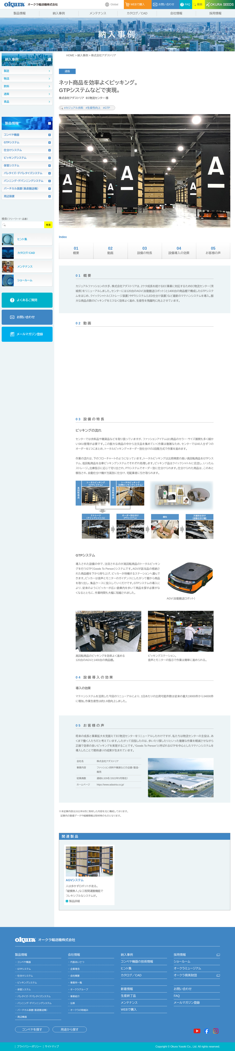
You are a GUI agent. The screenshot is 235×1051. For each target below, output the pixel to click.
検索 (48, 224)
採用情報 (180, 954)
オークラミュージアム (187, 968)
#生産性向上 (93, 107)
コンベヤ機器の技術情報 (137, 961)
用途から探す (70, 1029)
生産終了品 (128, 996)
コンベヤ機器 (24, 962)
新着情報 (127, 989)
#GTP (106, 107)
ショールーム (182, 961)
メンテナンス (129, 1002)
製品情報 (21, 954)
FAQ (177, 996)
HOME (70, 55)
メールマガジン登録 (187, 1002)
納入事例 (82, 55)
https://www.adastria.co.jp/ (110, 784)
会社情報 (74, 954)
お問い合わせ (183, 989)
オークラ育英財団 (185, 975)
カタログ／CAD (131, 975)
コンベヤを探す (32, 1029)
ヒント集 (126, 968)
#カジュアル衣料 (74, 107)
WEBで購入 (129, 1009)
